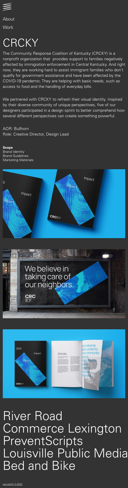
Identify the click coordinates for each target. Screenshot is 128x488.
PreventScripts (43, 440)
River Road (32, 415)
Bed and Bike (39, 465)
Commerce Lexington (62, 428)
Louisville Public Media (65, 453)
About (8, 19)
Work (8, 27)
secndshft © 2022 (12, 484)
